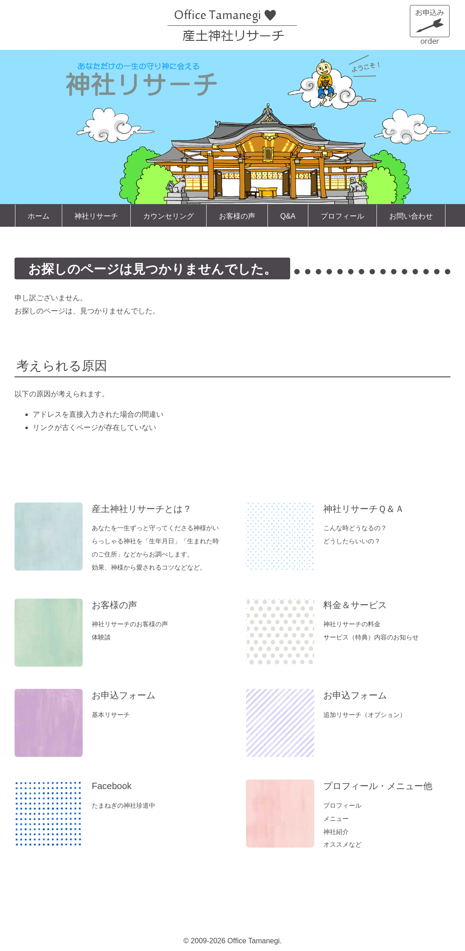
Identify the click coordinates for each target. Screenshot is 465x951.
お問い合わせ (411, 216)
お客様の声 (237, 216)
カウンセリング (168, 216)
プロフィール (342, 216)
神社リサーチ (96, 216)
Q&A (288, 216)
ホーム (38, 216)
